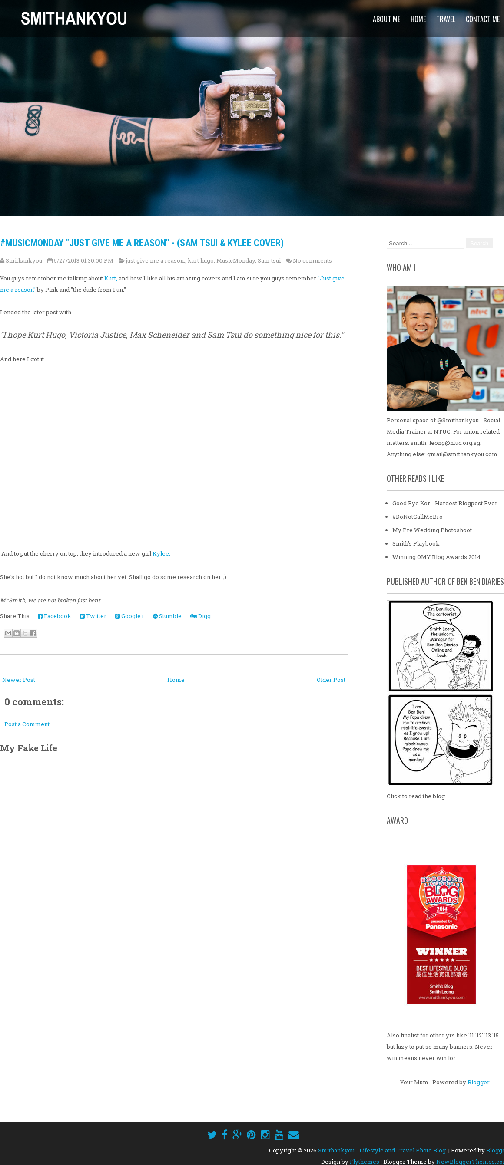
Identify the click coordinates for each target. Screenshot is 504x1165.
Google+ (129, 616)
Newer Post (18, 680)
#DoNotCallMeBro (417, 516)
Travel (445, 19)
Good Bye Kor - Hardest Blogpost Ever (444, 503)
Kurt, (110, 278)
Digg (200, 616)
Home (418, 19)
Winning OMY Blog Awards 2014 (436, 556)
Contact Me (483, 19)
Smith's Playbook (416, 543)
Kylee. (161, 553)
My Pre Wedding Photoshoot (432, 529)
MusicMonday (235, 260)
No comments (312, 260)
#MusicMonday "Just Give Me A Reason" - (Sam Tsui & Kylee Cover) (142, 242)
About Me (386, 19)
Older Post (331, 680)
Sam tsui (269, 260)
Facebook (54, 616)
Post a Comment (27, 724)
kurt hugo (201, 260)
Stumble (167, 616)
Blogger (478, 1082)
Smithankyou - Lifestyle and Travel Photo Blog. (382, 1150)
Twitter (93, 616)
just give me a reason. (155, 260)
